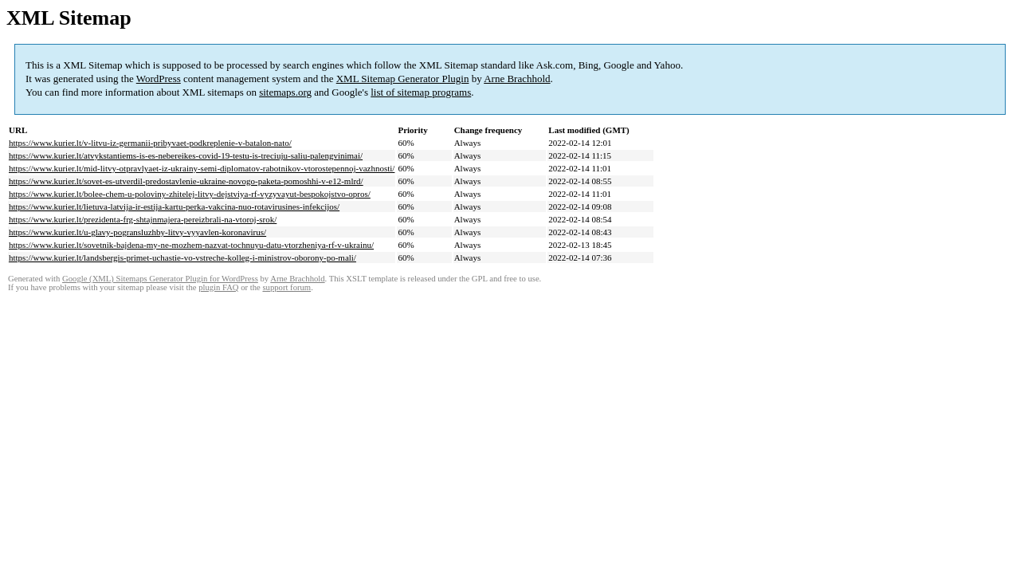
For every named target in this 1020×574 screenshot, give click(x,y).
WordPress (158, 79)
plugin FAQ (218, 287)
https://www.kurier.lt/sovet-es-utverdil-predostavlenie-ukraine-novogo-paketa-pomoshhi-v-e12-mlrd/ (186, 181)
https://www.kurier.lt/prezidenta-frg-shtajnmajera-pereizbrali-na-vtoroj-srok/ (143, 219)
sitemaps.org (285, 92)
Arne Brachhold (517, 79)
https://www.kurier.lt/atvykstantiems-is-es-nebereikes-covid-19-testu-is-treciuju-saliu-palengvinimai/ (186, 155)
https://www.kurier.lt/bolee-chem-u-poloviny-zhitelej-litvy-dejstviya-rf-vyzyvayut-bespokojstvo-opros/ (190, 194)
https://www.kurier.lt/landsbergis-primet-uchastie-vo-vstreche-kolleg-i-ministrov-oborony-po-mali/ (182, 257)
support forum (286, 287)
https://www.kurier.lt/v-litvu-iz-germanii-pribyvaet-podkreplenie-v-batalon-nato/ (150, 142)
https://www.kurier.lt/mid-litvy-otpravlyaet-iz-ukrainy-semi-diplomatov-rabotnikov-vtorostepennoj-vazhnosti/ (201, 168)
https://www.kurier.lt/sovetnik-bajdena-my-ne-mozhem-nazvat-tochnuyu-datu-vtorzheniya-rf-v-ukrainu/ (191, 245)
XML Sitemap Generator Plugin (402, 79)
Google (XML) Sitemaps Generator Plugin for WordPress (160, 278)
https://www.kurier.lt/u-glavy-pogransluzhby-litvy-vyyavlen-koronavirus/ (137, 232)
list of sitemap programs (421, 92)
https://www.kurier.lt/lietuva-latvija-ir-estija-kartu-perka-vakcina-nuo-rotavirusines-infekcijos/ (174, 206)
